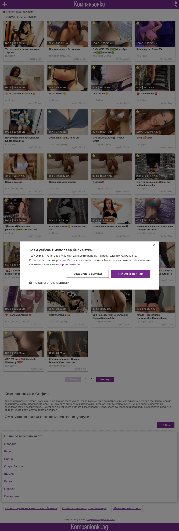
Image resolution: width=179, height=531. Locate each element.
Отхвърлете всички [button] (87, 273)
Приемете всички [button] (130, 273)
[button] (49, 282)
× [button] (153, 245)
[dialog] (89, 265)
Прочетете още (70, 264)
